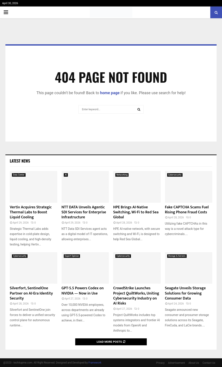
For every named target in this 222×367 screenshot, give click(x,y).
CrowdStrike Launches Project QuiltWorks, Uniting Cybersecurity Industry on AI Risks (136, 296)
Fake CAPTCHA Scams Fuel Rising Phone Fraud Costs (187, 210)
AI (66, 175)
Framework (94, 362)
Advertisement (176, 362)
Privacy (160, 362)
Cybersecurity (175, 175)
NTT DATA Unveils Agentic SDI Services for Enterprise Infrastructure (84, 212)
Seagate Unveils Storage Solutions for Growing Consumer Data (185, 293)
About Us (193, 362)
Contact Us (208, 362)
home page (110, 93)
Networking (121, 175)
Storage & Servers (177, 256)
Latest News (20, 161)
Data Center (18, 175)
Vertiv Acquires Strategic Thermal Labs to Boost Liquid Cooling (31, 212)
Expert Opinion (72, 256)
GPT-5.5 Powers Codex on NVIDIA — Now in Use (83, 290)
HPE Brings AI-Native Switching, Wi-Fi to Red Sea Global (135, 212)
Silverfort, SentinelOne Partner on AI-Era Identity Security (31, 293)
